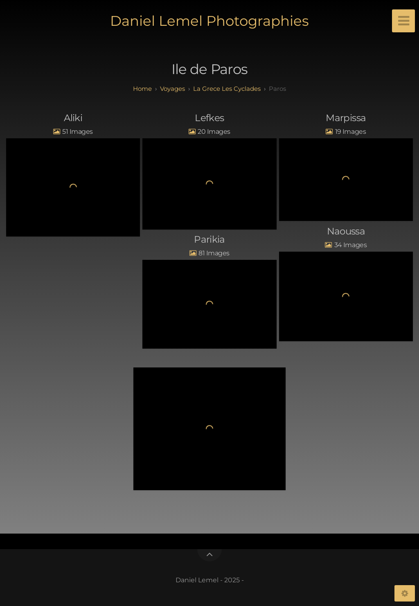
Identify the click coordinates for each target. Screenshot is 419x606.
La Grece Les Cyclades (227, 88)
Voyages (172, 88)
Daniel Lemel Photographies (209, 20)
